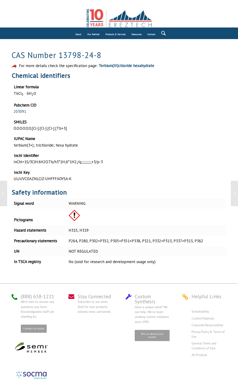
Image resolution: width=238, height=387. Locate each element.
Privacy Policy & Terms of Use (208, 334)
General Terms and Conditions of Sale (204, 345)
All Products (199, 355)
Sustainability (200, 311)
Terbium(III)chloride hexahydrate (126, 65)
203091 (20, 111)
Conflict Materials (203, 318)
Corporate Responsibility (207, 325)
